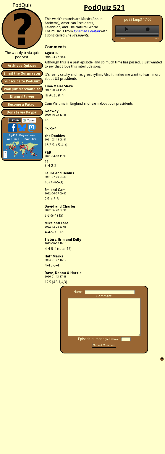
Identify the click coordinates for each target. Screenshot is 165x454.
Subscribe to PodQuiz (22, 81)
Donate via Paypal (22, 112)
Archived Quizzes (22, 66)
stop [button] (148, 29)
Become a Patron (22, 104)
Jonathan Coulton (87, 31)
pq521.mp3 (133, 19)
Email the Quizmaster (22, 73)
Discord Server (22, 97)
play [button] (126, 29)
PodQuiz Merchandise (22, 89)
